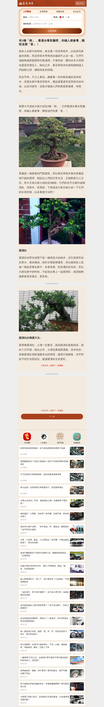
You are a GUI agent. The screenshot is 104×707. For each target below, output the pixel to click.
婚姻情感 (60, 11)
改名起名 (77, 11)
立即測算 (52, 31)
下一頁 (52, 416)
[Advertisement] (52, 392)
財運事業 (44, 11)
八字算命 (27, 11)
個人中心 (80, 3)
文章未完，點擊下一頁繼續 (52, 411)
